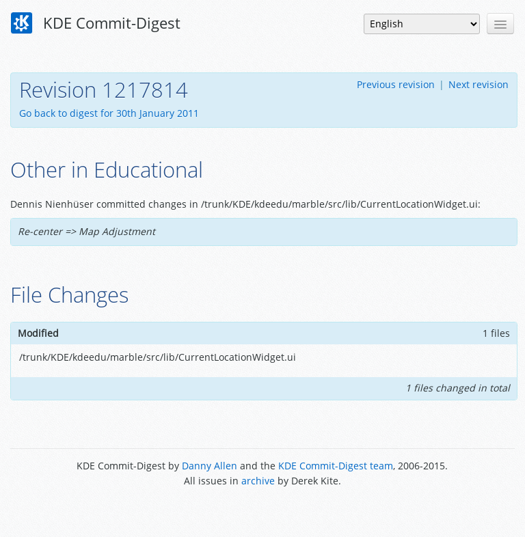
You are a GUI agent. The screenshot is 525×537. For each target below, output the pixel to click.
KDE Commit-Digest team (335, 465)
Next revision (478, 84)
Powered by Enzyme (262, 511)
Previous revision (396, 84)
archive (258, 480)
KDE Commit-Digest (95, 23)
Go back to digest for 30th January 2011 (109, 113)
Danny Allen (209, 465)
